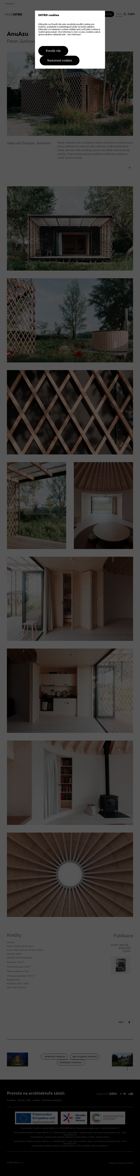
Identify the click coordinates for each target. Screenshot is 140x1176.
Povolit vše (53, 51)
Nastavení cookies (59, 60)
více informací (74, 34)
